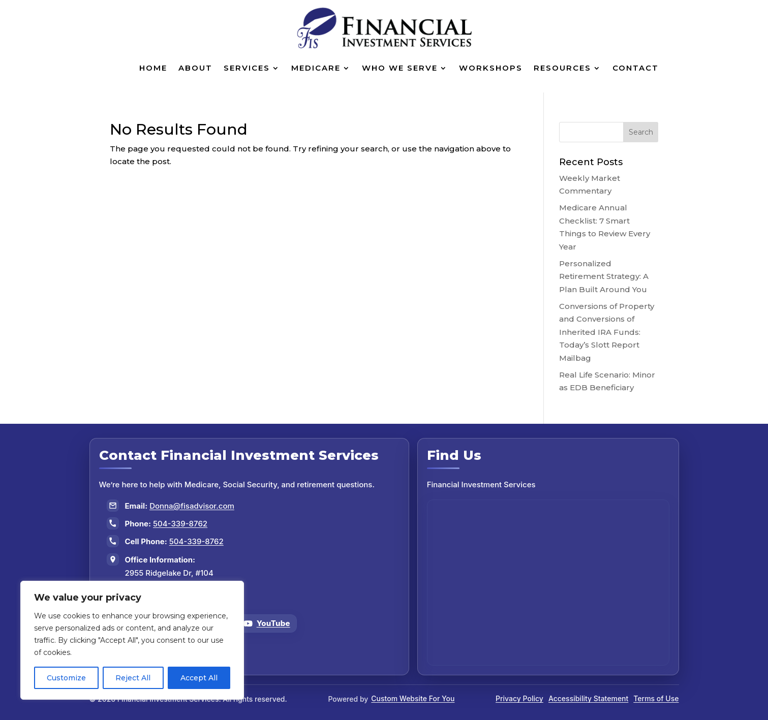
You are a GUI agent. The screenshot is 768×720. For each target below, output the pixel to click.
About (195, 68)
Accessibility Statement (588, 698)
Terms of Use (656, 698)
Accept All (199, 677)
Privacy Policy (519, 698)
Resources (562, 68)
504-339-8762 (180, 523)
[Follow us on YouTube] (267, 623)
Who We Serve (400, 68)
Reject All (132, 677)
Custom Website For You (412, 698)
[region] (132, 640)
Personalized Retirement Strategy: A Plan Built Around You (604, 276)
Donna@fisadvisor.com (191, 506)
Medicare (316, 68)
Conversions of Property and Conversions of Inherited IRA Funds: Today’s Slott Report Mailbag (606, 332)
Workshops (491, 68)
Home (153, 68)
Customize (66, 677)
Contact (635, 68)
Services (247, 68)
